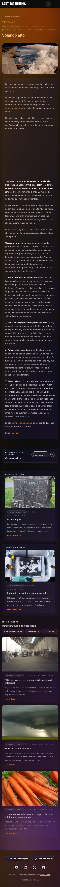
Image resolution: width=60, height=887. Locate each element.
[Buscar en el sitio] (48, 4)
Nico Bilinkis (45, 875)
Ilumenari (14, 433)
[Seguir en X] (35, 867)
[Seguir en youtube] (16, 867)
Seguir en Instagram (17, 859)
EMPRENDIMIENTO (13, 631)
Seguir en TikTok (44, 859)
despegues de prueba (15, 108)
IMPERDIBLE (33, 631)
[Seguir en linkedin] (25, 867)
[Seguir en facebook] (44, 867)
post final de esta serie (21, 423)
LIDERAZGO (49, 631)
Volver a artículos (11, 16)
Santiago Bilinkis (14, 4)
